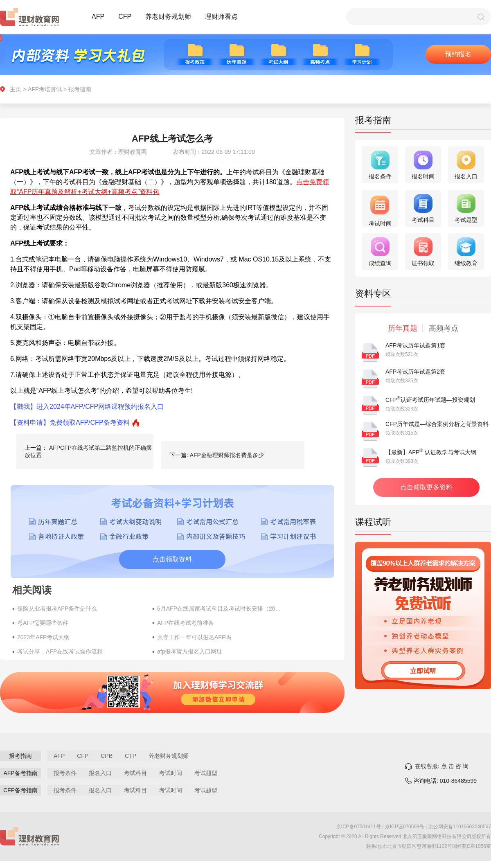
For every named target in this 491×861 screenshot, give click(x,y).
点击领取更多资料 (426, 487)
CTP (130, 756)
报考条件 (65, 773)
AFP (98, 16)
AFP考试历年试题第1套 (415, 345)
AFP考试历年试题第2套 (415, 371)
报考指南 (79, 89)
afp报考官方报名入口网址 (189, 651)
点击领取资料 (172, 559)
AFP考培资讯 (45, 89)
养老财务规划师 (168, 16)
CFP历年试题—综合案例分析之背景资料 (437, 424)
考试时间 (170, 773)
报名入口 (100, 773)
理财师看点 (221, 16)
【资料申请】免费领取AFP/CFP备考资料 (70, 422)
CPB (107, 756)
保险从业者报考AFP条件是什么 (57, 608)
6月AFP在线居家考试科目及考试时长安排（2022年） (220, 608)
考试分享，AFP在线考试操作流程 (60, 651)
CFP (124, 16)
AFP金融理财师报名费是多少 (227, 455)
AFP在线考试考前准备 (185, 623)
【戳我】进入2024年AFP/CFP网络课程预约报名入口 (87, 406)
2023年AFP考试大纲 (43, 637)
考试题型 (205, 773)
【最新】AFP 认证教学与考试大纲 (430, 452)
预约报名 (458, 54)
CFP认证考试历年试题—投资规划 (430, 400)
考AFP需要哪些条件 (42, 623)
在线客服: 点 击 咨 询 (441, 766)
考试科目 (135, 773)
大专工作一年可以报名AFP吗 (194, 637)
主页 (15, 89)
